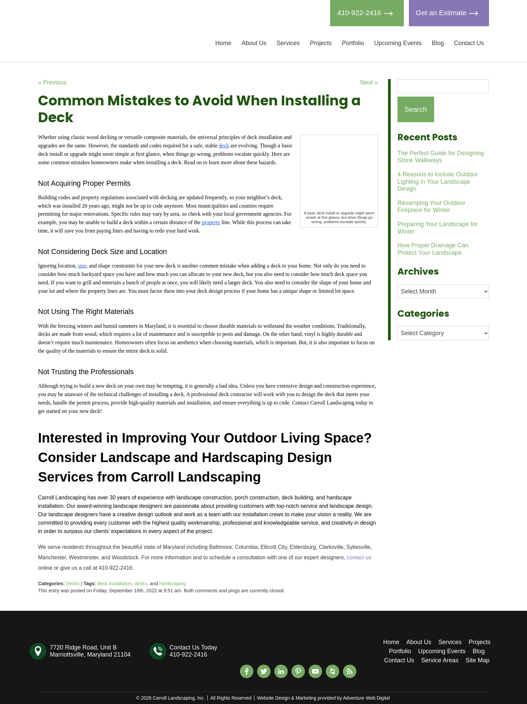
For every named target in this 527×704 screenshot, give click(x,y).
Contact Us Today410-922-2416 (193, 651)
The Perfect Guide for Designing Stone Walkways (440, 157)
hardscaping (172, 583)
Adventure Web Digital (366, 698)
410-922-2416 (367, 13)
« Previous (52, 82)
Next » (369, 82)
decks (141, 583)
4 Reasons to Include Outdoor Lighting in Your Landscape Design (437, 181)
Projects (321, 43)
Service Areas (439, 660)
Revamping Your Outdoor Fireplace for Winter (431, 207)
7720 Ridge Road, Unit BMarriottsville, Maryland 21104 (90, 651)
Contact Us (469, 43)
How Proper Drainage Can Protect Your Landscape (432, 249)
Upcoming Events (398, 43)
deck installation (114, 583)
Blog (438, 43)
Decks (72, 583)
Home (223, 43)
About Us (254, 43)
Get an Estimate (449, 13)
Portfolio (353, 43)
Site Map (478, 660)
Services (288, 43)
